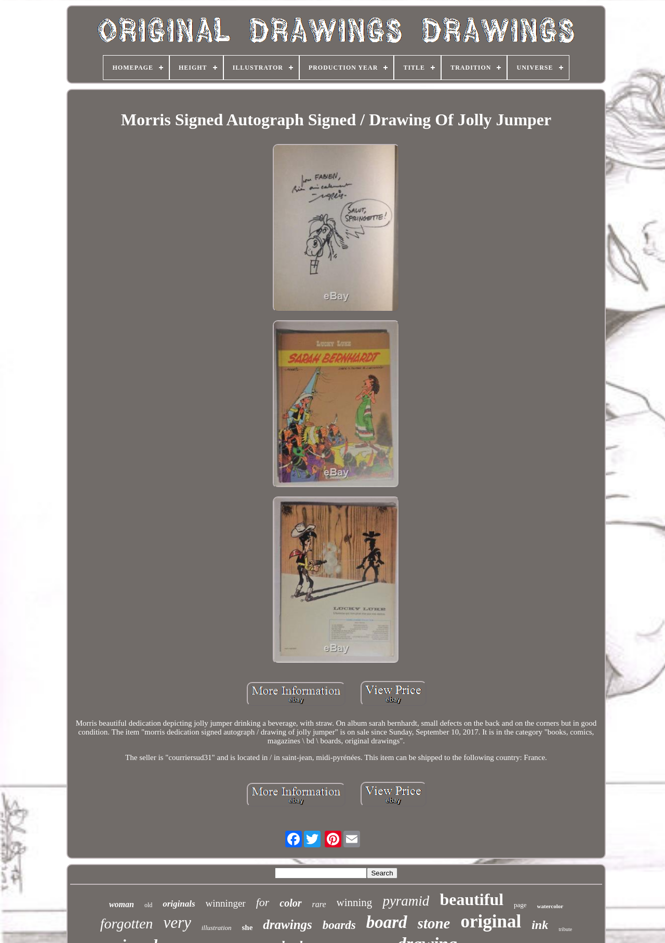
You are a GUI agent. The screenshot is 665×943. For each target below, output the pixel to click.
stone (434, 923)
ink (539, 925)
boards (339, 925)
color (290, 903)
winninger (226, 903)
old (148, 905)
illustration (217, 928)
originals (179, 904)
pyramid (405, 901)
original (490, 921)
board (386, 922)
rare (319, 904)
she (247, 927)
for (263, 902)
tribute (565, 929)
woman (121, 904)
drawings (287, 925)
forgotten (126, 923)
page (520, 905)
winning (355, 902)
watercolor (550, 906)
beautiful (471, 899)
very (177, 922)
